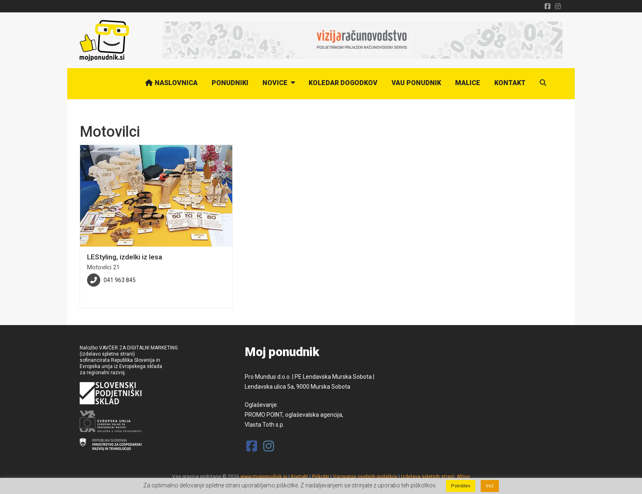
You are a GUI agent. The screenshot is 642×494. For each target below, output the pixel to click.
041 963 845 (120, 280)
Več (490, 486)
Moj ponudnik (282, 352)
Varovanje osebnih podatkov (365, 477)
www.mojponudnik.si (264, 477)
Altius (463, 477)
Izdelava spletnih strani (427, 477)
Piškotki (320, 477)
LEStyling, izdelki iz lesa (124, 257)
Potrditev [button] (460, 486)
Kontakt (299, 477)
